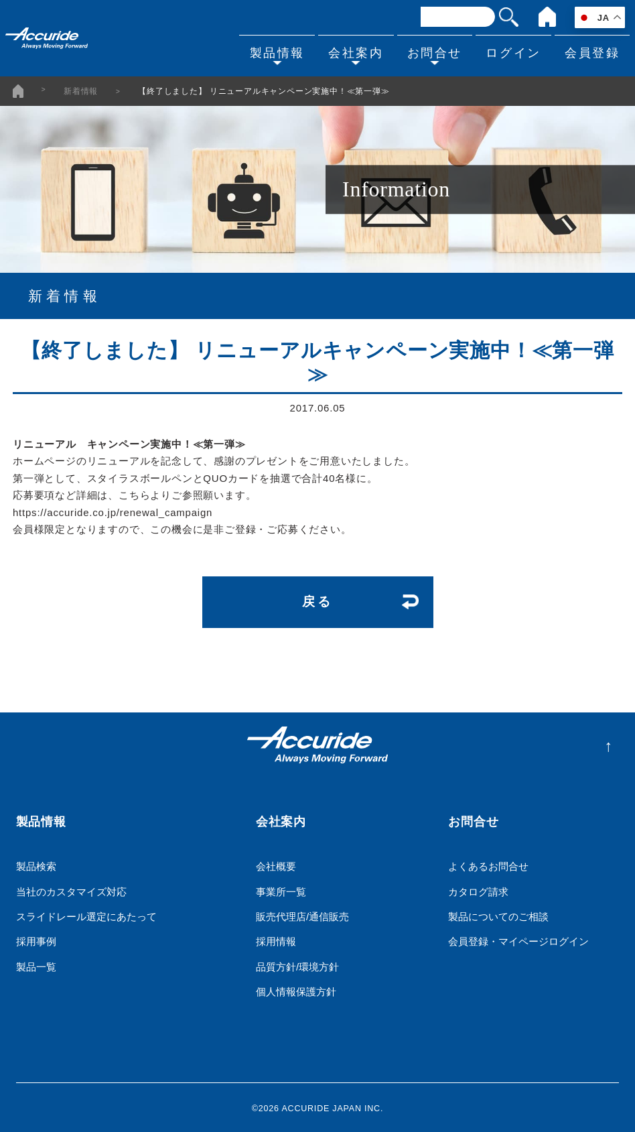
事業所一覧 (281, 889)
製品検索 (36, 864)
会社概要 (276, 864)
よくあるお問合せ (488, 864)
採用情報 (276, 939)
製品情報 (261, 51)
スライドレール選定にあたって (86, 914)
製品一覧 (36, 964)
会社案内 (343, 51)
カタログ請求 (478, 889)
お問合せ (425, 51)
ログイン (507, 51)
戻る (317, 600)
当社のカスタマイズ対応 (71, 889)
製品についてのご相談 (498, 914)
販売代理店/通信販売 (302, 914)
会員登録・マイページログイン (518, 939)
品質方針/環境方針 (297, 964)
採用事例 (36, 939)
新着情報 (81, 90)
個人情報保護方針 (296, 989)
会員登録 (590, 51)
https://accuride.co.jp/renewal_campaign (112, 511)
